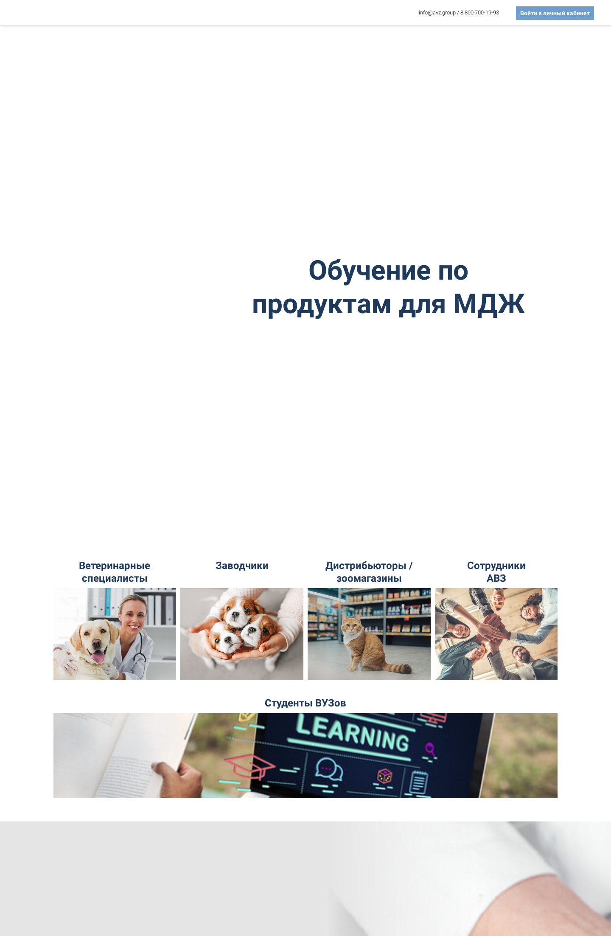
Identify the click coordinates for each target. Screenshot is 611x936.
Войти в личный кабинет (555, 13)
